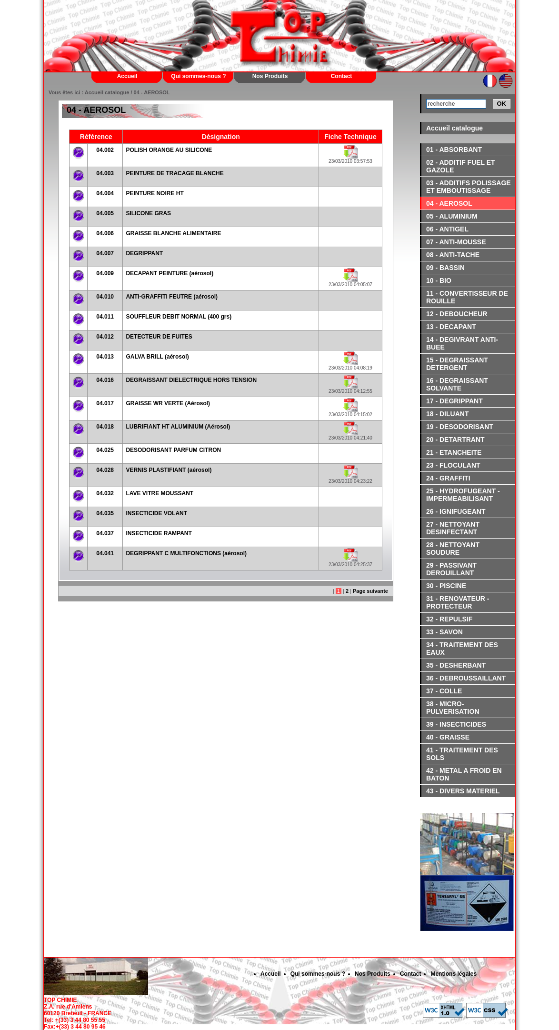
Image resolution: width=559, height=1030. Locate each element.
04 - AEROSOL (449, 203)
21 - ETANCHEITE (453, 452)
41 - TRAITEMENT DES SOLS (462, 753)
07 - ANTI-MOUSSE (456, 242)
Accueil (127, 76)
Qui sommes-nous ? (198, 76)
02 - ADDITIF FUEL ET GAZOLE (460, 166)
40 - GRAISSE (447, 737)
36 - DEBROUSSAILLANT (466, 678)
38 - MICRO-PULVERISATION (452, 707)
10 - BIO (438, 280)
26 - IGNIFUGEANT (455, 511)
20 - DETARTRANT (455, 439)
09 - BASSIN (445, 267)
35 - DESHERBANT (456, 665)
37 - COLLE (444, 691)
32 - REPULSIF (449, 619)
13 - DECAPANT (451, 326)
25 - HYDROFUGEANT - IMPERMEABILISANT (463, 494)
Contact (341, 76)
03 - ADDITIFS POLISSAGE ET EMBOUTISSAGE (468, 186)
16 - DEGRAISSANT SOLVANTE (457, 384)
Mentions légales (453, 973)
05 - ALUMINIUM (452, 216)
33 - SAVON (444, 632)
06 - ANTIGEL (447, 229)
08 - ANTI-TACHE (452, 255)
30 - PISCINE (446, 586)
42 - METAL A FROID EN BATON (464, 774)
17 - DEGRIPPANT (454, 401)
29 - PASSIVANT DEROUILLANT (451, 569)
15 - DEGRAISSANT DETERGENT (457, 363)
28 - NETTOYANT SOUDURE (452, 548)
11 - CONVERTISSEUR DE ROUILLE (467, 297)
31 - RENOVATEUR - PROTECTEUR (457, 602)
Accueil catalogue (454, 128)
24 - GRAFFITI (448, 478)
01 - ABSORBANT (454, 149)
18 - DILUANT (447, 414)
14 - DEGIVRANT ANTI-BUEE (462, 343)
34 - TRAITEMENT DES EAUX (462, 648)
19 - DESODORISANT (459, 426)
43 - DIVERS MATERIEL (463, 791)
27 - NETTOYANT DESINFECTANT (452, 528)
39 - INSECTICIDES (456, 724)
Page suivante (370, 591)
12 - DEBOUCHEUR (456, 314)
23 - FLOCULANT (453, 465)
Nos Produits (270, 76)
